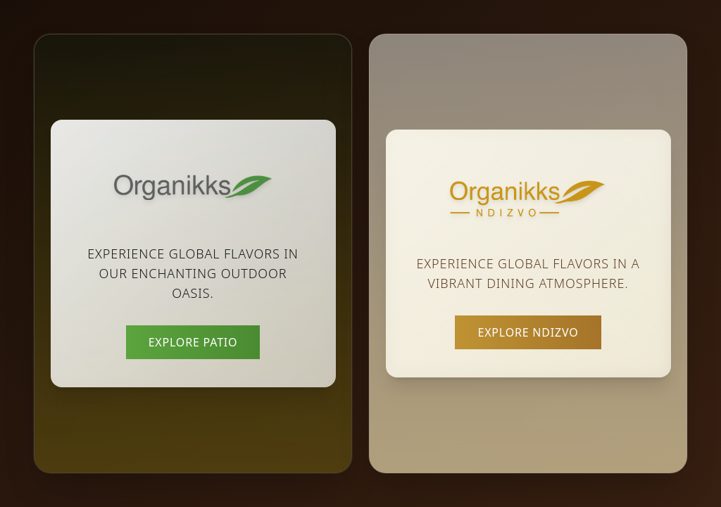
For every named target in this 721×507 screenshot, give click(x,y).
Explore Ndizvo (527, 332)
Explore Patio (193, 342)
